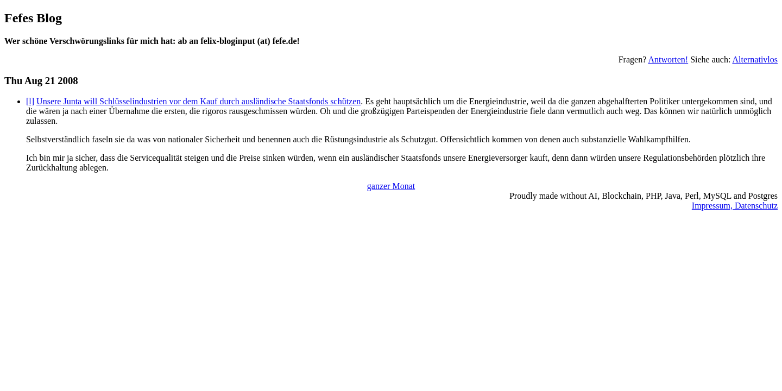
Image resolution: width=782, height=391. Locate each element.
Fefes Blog (33, 18)
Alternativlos (755, 59)
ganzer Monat (391, 186)
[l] (30, 101)
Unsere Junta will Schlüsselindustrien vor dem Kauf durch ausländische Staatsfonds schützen (198, 101)
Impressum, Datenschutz (735, 205)
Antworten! (668, 59)
